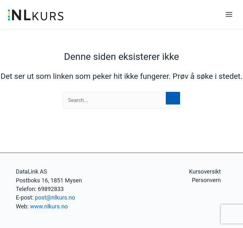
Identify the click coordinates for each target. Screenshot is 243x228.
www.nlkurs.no (49, 206)
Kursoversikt (205, 171)
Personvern (206, 180)
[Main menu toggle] (229, 14)
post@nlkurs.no (55, 197)
